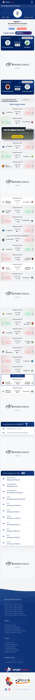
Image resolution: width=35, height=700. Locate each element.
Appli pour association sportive (16, 615)
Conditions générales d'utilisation (11, 699)
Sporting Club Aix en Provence (11, 6)
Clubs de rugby (10, 646)
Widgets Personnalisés (13, 629)
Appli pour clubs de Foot (13, 604)
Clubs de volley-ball (12, 650)
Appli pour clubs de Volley (14, 611)
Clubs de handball (11, 648)
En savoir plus (17, 136)
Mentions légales (6, 697)
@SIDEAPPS (26, 689)
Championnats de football (14, 662)
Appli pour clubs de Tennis (14, 613)
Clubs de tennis (10, 652)
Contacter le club (28, 17)
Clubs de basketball (12, 645)
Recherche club (10, 625)
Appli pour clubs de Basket (14, 606)
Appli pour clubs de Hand (13, 609)
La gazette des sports (12, 627)
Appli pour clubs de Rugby (14, 608)
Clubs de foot (9, 643)
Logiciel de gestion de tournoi (15, 631)
